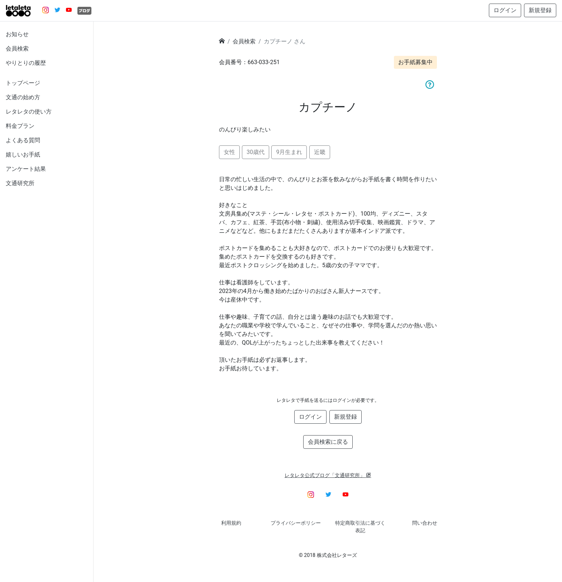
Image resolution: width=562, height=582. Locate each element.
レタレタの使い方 (29, 111)
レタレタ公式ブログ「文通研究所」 (328, 475)
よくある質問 (23, 140)
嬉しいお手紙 (23, 154)
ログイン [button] (505, 10)
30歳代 (256, 152)
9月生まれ (289, 152)
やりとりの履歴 (26, 62)
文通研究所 (20, 183)
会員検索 (17, 48)
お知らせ (17, 34)
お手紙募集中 (415, 62)
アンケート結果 (26, 168)
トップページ (23, 83)
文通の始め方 (23, 97)
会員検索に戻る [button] (328, 441)
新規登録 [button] (540, 10)
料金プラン (20, 125)
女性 (229, 152)
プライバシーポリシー (296, 523)
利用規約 (231, 523)
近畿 (319, 152)
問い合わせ (424, 523)
